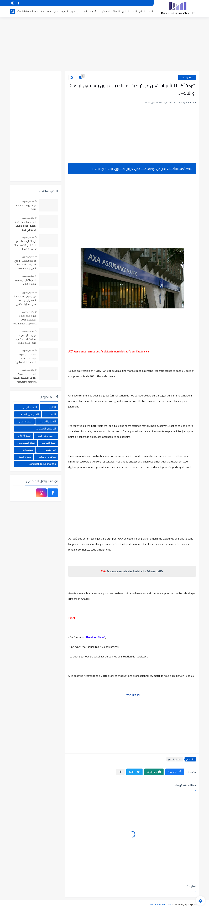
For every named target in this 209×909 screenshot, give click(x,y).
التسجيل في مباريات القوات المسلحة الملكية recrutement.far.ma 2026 (24, 378)
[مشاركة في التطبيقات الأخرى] (120, 772)
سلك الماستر (48, 442)
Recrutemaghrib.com (160, 904)
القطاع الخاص (129, 11)
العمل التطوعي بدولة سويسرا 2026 (25, 282)
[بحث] (12, 11)
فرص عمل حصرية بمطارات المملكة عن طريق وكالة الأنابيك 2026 (26, 339)
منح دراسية (52, 11)
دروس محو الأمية (46, 435)
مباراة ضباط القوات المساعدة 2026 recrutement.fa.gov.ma (24, 320)
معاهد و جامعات (47, 456)
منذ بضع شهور (28, 201)
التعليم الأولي (29, 407)
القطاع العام (146, 11)
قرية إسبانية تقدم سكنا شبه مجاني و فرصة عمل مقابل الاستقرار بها (25, 300)
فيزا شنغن (50, 449)
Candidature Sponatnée (30, 11)
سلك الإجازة (24, 435)
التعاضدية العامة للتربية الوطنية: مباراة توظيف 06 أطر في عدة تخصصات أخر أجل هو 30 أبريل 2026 (25, 226)
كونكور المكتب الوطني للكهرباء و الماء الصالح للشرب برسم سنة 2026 (25, 265)
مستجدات (28, 449)
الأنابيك (93, 11)
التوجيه (64, 11)
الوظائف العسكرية (110, 11)
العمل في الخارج (78, 11)
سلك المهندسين (26, 442)
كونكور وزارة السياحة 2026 (26, 207)
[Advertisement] (104, 45)
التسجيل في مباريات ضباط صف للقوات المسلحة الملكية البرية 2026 (25, 358)
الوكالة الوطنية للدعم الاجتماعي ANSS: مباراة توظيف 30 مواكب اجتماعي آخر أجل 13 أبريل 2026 (25, 245)
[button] (174, 772)
